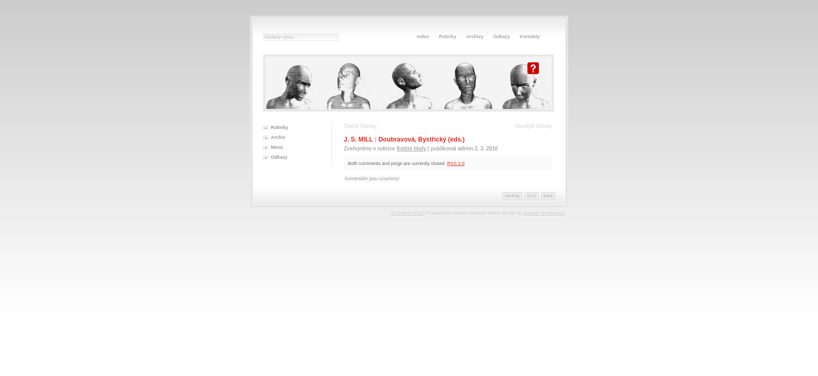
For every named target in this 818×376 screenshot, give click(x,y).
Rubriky (447, 36)
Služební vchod (407, 213)
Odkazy (501, 36)
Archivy (475, 36)
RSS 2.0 (456, 163)
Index (423, 36)
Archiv (278, 137)
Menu (277, 147)
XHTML (512, 196)
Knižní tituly (411, 148)
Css (531, 196)
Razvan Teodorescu (543, 213)
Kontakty (530, 36)
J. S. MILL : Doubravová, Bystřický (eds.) (404, 139)
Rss (548, 196)
